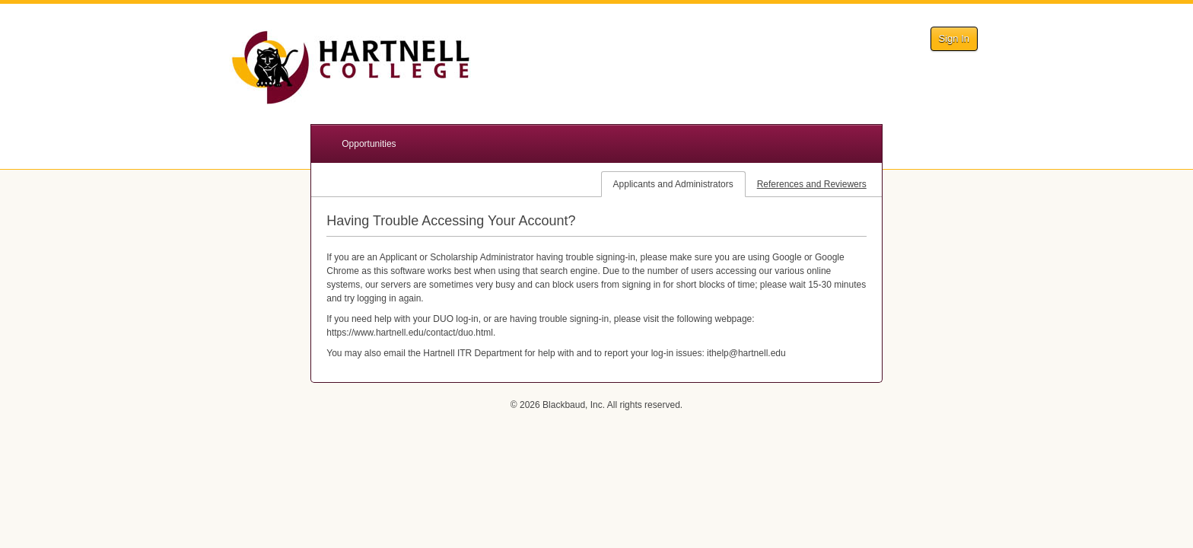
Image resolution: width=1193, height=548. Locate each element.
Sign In (954, 38)
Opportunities (369, 144)
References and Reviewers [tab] (812, 184)
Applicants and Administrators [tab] (673, 184)
